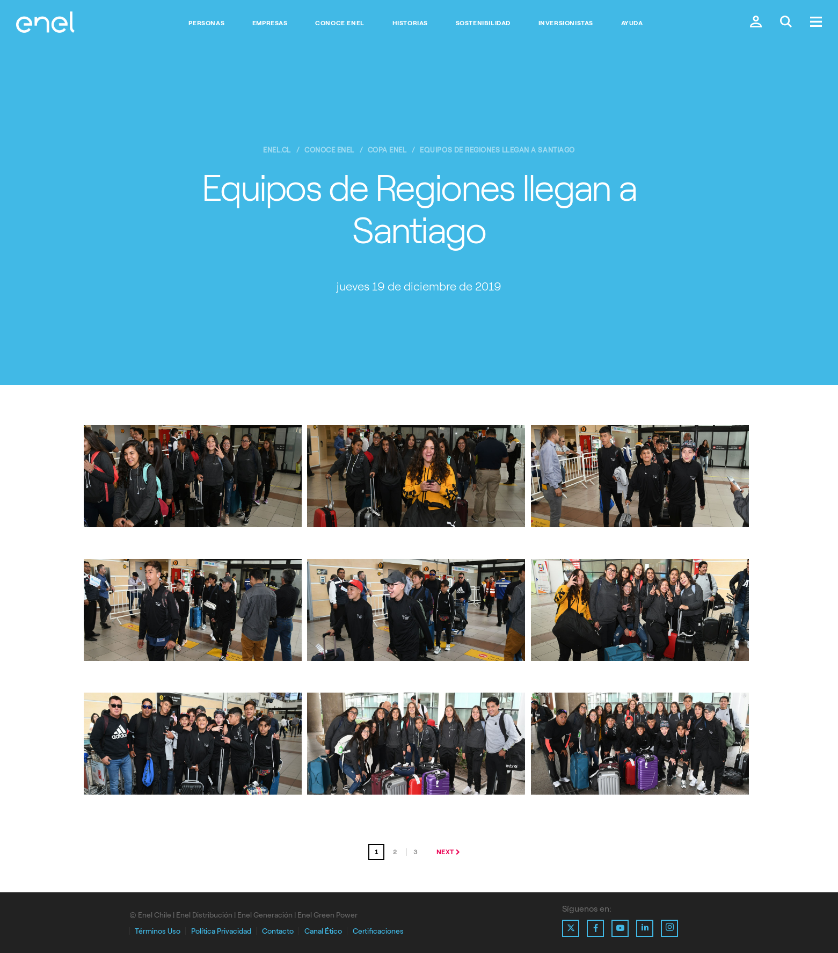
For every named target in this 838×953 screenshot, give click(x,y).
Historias (410, 23)
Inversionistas (565, 23)
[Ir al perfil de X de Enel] (570, 928)
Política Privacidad (221, 931)
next (445, 852)
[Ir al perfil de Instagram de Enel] (669, 928)
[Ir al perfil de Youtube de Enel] (620, 928)
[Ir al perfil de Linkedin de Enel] (644, 928)
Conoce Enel (340, 23)
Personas (206, 23)
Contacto (278, 931)
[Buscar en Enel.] (786, 23)
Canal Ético (323, 931)
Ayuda (632, 23)
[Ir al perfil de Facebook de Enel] (595, 928)
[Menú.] (816, 23)
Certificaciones (378, 931)
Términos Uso (157, 931)
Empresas (270, 23)
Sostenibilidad (483, 23)
